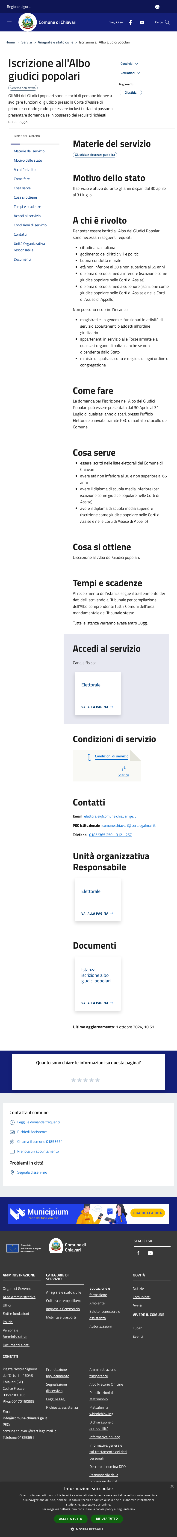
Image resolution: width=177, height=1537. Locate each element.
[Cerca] (167, 22)
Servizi (26, 42)
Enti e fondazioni (16, 1313)
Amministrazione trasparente (102, 1373)
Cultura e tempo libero (63, 1300)
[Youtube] (140, 22)
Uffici (7, 1305)
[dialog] (88, 1509)
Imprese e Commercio (63, 1309)
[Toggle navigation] (9, 22)
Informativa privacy (104, 1437)
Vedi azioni (131, 73)
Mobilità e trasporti (61, 1317)
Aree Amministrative (19, 1297)
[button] (88, 1529)
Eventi (138, 1336)
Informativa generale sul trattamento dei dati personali (108, 1451)
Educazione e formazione (99, 1291)
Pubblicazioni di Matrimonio (101, 1396)
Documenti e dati (16, 1345)
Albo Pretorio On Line (106, 1384)
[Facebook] (128, 22)
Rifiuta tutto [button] (107, 1519)
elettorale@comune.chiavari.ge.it (110, 816)
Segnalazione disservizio (56, 1387)
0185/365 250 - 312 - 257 (110, 834)
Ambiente (97, 1303)
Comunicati (141, 1297)
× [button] (172, 1486)
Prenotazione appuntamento (57, 1373)
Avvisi (137, 1305)
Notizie (138, 1288)
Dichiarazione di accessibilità (101, 1425)
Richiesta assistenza (62, 1407)
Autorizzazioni (100, 1326)
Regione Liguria (19, 6)
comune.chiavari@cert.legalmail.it (129, 825)
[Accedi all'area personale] (157, 6)
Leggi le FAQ (55, 1399)
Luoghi (138, 1328)
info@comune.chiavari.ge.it (25, 1418)
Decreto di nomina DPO (107, 1466)
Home (10, 42)
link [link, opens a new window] (132, 1509)
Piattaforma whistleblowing (101, 1411)
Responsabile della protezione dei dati (103, 1478)
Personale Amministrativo (15, 1333)
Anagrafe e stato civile (55, 42)
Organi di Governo (17, 1288)
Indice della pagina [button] (27, 136)
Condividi (130, 64)
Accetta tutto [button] (70, 1519)
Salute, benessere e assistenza (104, 1315)
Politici (8, 1322)
